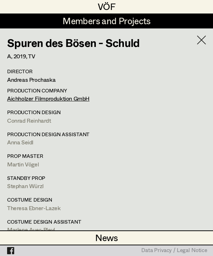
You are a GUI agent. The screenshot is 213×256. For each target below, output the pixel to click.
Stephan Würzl (25, 185)
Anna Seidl (20, 142)
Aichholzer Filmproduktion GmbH (48, 98)
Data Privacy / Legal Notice (174, 250)
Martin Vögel (23, 164)
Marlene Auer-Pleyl (31, 229)
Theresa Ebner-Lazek (33, 207)
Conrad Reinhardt (29, 120)
